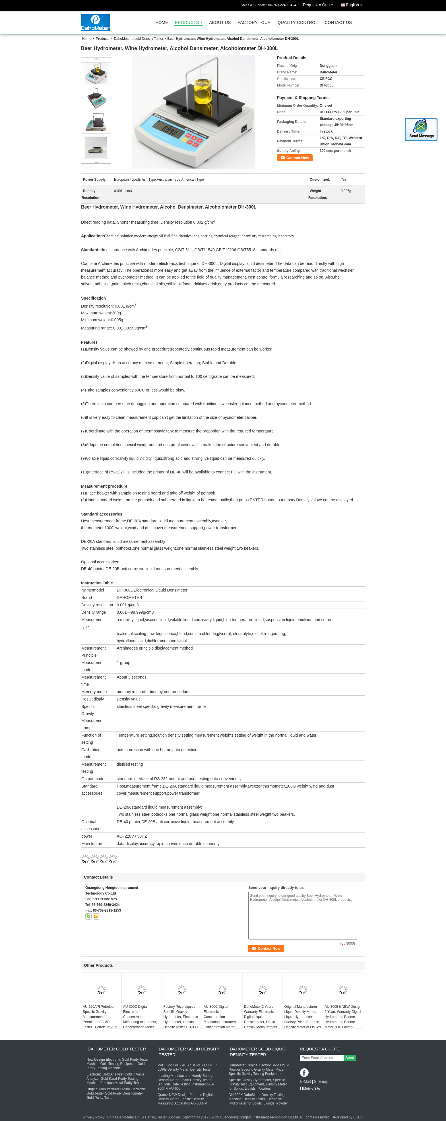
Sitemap (321, 1081)
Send (349, 1058)
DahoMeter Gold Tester (117, 1048)
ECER (358, 1117)
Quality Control (298, 22)
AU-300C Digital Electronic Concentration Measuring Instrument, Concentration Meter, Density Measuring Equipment (140, 1022)
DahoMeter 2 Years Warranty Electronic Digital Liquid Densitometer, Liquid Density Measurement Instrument (260, 1019)
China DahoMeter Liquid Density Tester (137, 1117)
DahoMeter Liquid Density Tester (138, 39)
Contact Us (338, 22)
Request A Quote (318, 5)
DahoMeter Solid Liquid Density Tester (258, 1051)
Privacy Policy (94, 1117)
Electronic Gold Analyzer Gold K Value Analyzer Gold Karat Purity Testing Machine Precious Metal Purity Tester (115, 1078)
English (355, 4)
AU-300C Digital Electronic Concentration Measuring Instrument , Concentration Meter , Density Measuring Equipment (221, 1022)
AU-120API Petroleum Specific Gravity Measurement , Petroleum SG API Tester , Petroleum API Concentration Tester (100, 1019)
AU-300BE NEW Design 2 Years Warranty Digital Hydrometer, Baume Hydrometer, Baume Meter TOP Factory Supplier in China (343, 1019)
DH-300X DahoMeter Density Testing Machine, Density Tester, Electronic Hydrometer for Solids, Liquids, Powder (258, 1099)
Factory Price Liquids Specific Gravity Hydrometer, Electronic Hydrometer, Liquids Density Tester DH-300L (181, 1017)
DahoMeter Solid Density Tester (189, 1051)
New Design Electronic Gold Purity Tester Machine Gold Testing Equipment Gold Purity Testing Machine (117, 1064)
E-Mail (305, 1081)
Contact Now (297, 158)
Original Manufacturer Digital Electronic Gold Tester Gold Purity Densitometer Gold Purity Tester (116, 1093)
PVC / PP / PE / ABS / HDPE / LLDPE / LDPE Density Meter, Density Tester (187, 1067)
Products (187, 22)
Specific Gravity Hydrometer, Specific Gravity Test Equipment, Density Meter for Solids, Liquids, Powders (258, 1084)
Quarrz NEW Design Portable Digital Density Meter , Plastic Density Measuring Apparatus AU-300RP (185, 1099)
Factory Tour (254, 22)
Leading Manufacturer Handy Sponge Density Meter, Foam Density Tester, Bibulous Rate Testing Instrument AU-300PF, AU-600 (186, 1082)
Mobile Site (310, 1089)
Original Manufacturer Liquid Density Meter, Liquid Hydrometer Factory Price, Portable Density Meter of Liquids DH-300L (302, 1019)
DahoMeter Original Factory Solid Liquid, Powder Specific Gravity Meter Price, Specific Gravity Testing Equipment (259, 1069)
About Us (220, 22)
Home (161, 22)
